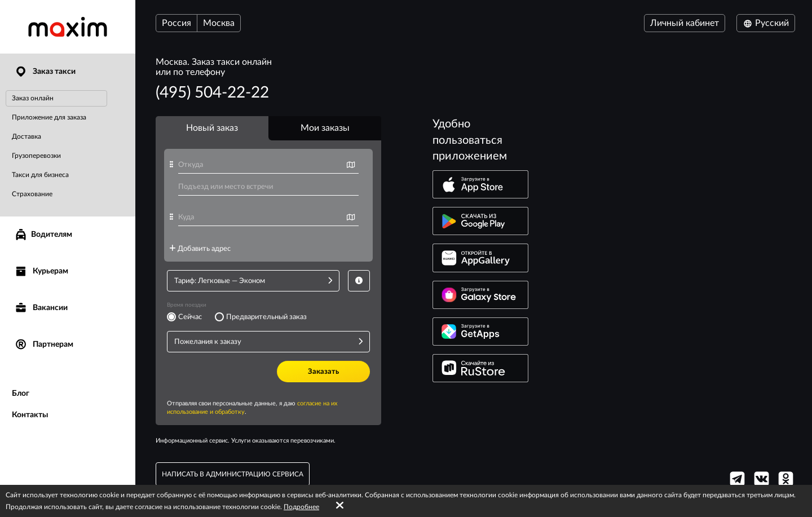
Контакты (30, 415)
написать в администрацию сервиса (232, 474)
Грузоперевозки (36, 155)
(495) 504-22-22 (212, 92)
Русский (766, 23)
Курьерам (41, 271)
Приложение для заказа (49, 117)
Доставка (26, 136)
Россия (176, 23)
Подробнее (301, 506)
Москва (219, 23)
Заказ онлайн (33, 98)
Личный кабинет (684, 23)
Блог (20, 393)
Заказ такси (45, 72)
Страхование (32, 194)
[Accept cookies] (339, 505)
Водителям (43, 234)
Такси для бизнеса (40, 174)
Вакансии (41, 308)
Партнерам (43, 345)
